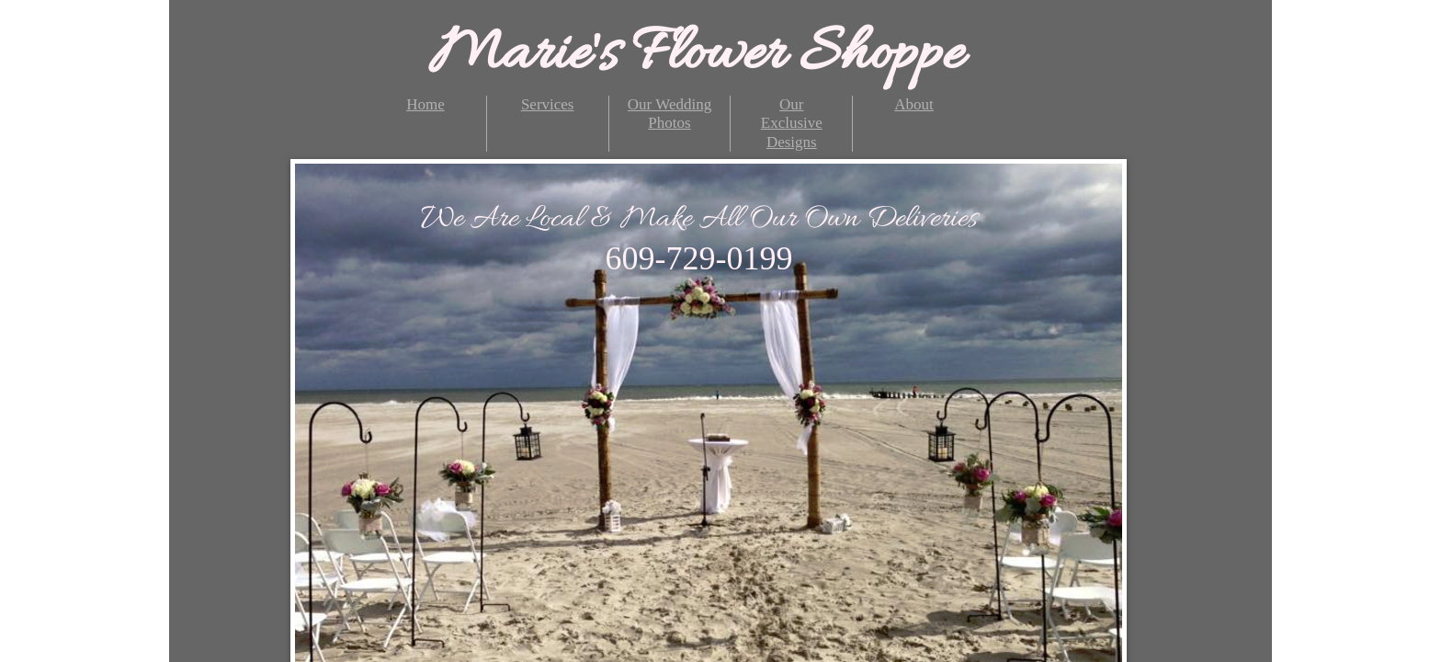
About (914, 104)
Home (425, 104)
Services (547, 104)
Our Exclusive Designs (792, 123)
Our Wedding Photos (669, 113)
